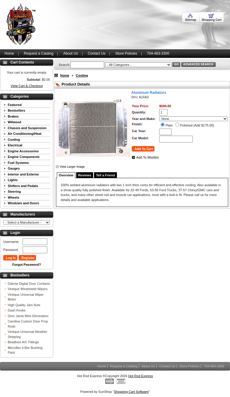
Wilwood (14, 122)
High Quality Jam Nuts (24, 305)
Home (9, 53)
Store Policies (126, 53)
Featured (14, 105)
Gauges (14, 168)
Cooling (14, 139)
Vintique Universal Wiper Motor (25, 297)
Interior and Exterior (23, 174)
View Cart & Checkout (27, 86)
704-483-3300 (158, 53)
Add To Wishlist (147, 157)
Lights (13, 180)
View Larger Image (72, 166)
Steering (14, 191)
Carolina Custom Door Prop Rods (28, 324)
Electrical (15, 145)
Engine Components (24, 157)
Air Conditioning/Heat (24, 133)
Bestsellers (16, 110)
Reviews (84, 175)
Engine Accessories (23, 151)
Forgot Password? (26, 264)
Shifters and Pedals (23, 186)
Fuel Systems (18, 163)
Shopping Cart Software (131, 391)
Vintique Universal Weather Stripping (27, 334)
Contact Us (96, 53)
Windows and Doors (23, 203)
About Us (70, 53)
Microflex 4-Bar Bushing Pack (25, 350)
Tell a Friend (105, 175)
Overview (66, 175)
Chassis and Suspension (27, 128)
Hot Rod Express (140, 376)
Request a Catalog (38, 53)
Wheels (13, 197)
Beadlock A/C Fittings (23, 342)
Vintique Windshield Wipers (28, 289)
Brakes (13, 116)
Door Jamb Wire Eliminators (28, 316)
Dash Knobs (17, 310)
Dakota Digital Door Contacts (29, 283)
